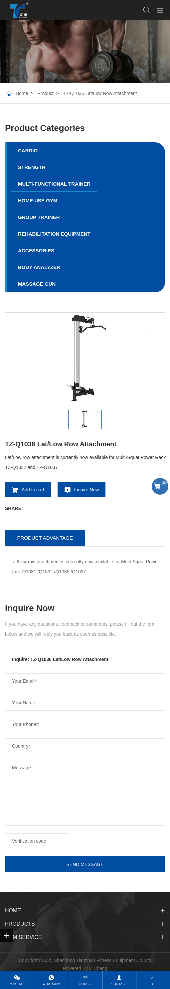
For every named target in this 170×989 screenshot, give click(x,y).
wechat (17, 984)
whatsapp (51, 984)
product (85, 984)
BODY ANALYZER (39, 267)
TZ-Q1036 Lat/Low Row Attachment (100, 93)
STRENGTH (32, 167)
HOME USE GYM (37, 200)
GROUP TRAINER (39, 217)
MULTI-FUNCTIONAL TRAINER (54, 184)
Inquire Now (86, 489)
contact (119, 984)
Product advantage (45, 538)
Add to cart (33, 489)
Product (45, 93)
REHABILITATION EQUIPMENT (54, 234)
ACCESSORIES (36, 250)
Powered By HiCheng (85, 968)
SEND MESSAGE (84, 864)
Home (22, 93)
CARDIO (28, 150)
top (153, 984)
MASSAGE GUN (37, 284)
